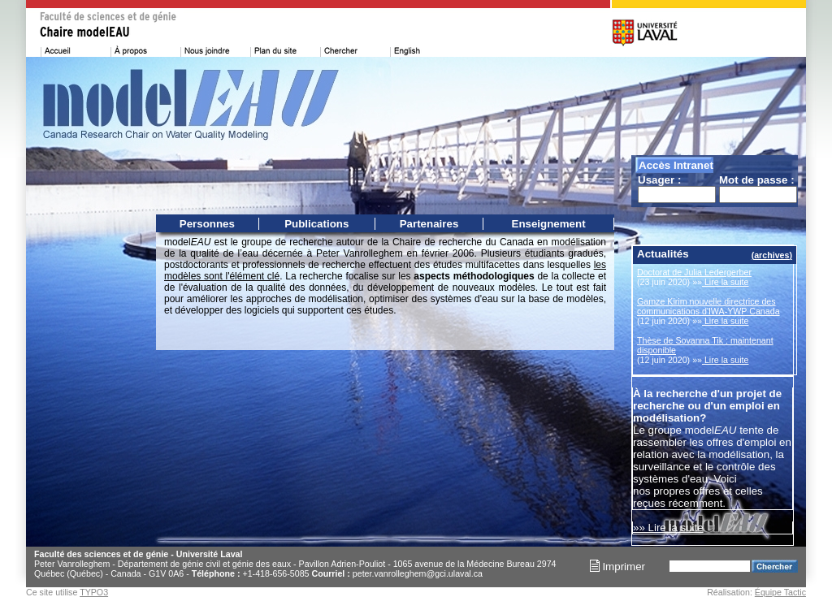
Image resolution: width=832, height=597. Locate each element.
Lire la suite (725, 282)
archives (771, 255)
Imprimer (617, 566)
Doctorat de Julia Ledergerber (694, 272)
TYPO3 (94, 592)
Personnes (207, 224)
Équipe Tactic (780, 592)
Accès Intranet (676, 165)
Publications (316, 224)
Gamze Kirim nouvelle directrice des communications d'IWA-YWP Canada (708, 306)
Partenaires (429, 224)
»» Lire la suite (668, 527)
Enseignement (549, 224)
